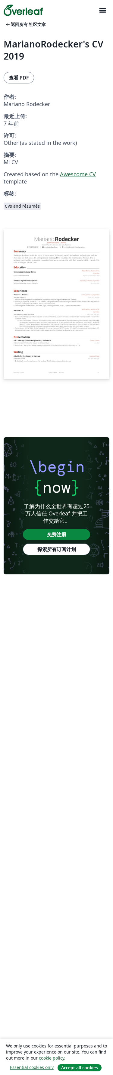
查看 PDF (19, 77)
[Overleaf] (23, 10)
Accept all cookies (79, 1067)
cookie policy (51, 1058)
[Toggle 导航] (102, 10)
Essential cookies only (32, 1067)
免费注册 (56, 534)
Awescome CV (78, 174)
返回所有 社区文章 (25, 24)
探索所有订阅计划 (56, 549)
